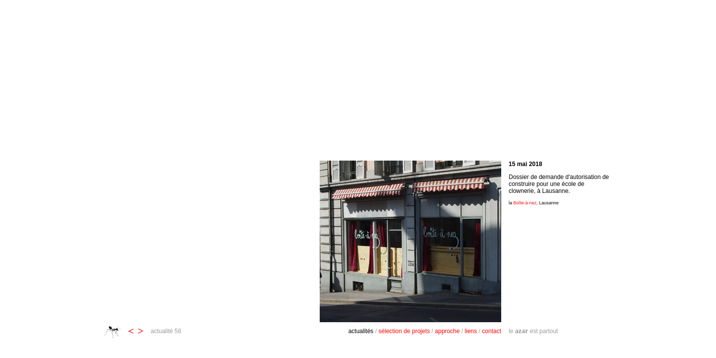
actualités (360, 331)
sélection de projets (404, 331)
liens (471, 331)
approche (447, 331)
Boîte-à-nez (525, 202)
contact (491, 331)
